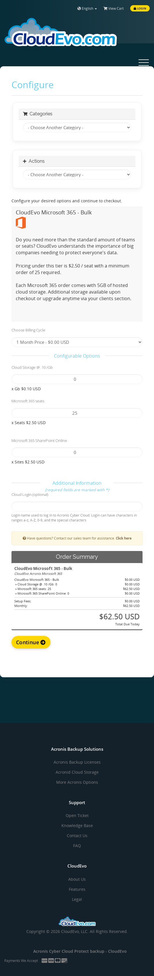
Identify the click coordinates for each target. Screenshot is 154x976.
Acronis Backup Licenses (77, 762)
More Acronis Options (77, 782)
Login (140, 8)
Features (77, 889)
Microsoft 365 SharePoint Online (39, 440)
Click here (124, 538)
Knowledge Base (77, 825)
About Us (77, 879)
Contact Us (77, 835)
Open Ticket (77, 815)
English (87, 8)
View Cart (114, 8)
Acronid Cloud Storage (77, 772)
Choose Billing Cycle (28, 330)
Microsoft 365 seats (27, 400)
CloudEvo (117, 951)
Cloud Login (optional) (29, 494)
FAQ (77, 845)
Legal (77, 899)
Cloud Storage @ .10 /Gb (32, 367)
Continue (31, 642)
